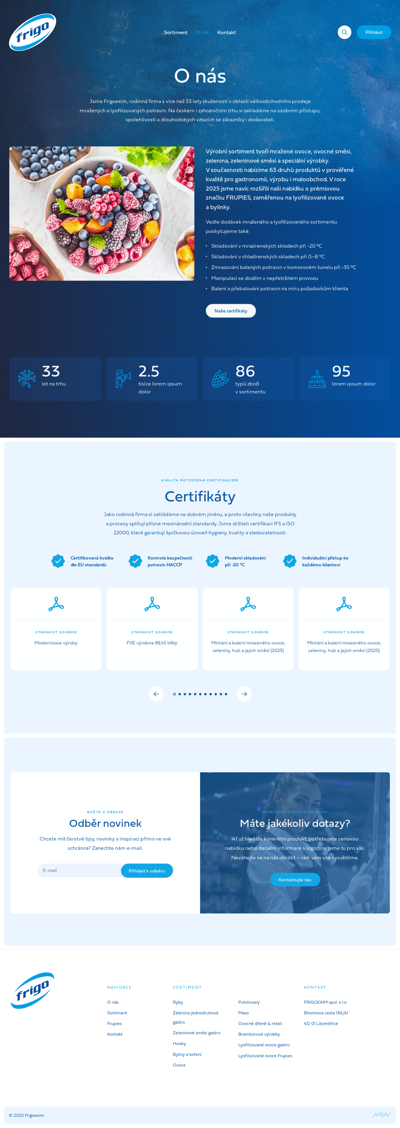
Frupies (114, 1023)
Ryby (178, 1002)
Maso (243, 1012)
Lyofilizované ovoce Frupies (265, 1055)
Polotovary (249, 1002)
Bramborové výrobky (259, 1034)
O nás (202, 32)
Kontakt (226, 32)
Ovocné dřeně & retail (260, 1023)
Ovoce (179, 1065)
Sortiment (176, 32)
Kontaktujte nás (293, 881)
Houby (179, 1043)
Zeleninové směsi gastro (196, 1032)
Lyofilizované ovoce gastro (264, 1044)
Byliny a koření (187, 1054)
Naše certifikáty (231, 311)
